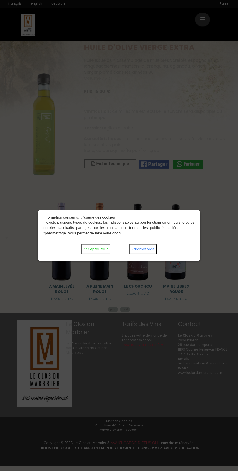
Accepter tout (96, 249)
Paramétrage (143, 249)
